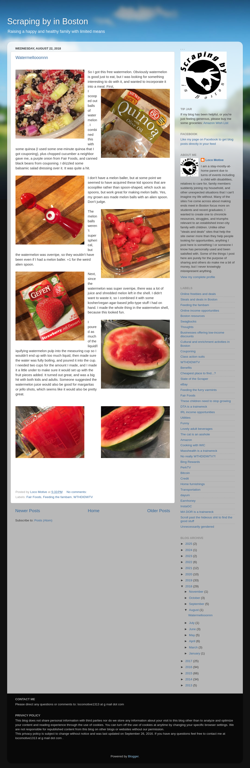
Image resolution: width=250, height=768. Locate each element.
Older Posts (158, 510)
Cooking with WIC (192, 445)
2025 (189, 543)
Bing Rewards (190, 462)
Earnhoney (187, 500)
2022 (189, 562)
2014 (189, 679)
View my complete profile (197, 277)
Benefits (186, 367)
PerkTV (185, 467)
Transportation (190, 489)
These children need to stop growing (205, 401)
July (192, 623)
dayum (185, 495)
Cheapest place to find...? (198, 373)
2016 (189, 667)
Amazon (186, 440)
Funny (184, 423)
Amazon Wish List (215, 123)
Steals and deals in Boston (198, 299)
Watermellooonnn (31, 57)
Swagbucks (188, 321)
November (196, 591)
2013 (189, 685)
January (195, 653)
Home (93, 510)
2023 (189, 556)
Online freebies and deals (198, 294)
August (194, 610)
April (192, 641)
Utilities (185, 417)
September (197, 604)
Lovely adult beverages (196, 428)
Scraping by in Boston (47, 21)
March (193, 647)
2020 (189, 574)
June (193, 629)
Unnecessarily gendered (197, 526)
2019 (189, 580)
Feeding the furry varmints (198, 390)
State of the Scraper (194, 379)
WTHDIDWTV (83, 497)
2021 (189, 568)
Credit (184, 478)
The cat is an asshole (195, 434)
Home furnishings (192, 484)
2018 (189, 586)
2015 (189, 673)
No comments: (77, 492)
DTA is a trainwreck (193, 406)
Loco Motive (214, 160)
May (192, 635)
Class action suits (192, 356)
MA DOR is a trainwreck (196, 512)
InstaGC (186, 506)
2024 (189, 550)
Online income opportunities (199, 310)
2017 (189, 661)
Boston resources (192, 316)
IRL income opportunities (197, 412)
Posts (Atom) (43, 520)
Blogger (133, 756)
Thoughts (186, 327)
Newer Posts (27, 510)
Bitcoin (185, 473)
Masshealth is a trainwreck (198, 450)
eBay (184, 384)
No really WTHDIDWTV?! (198, 456)
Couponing (187, 351)
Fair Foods (33, 497)
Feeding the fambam (57, 497)
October (195, 598)
